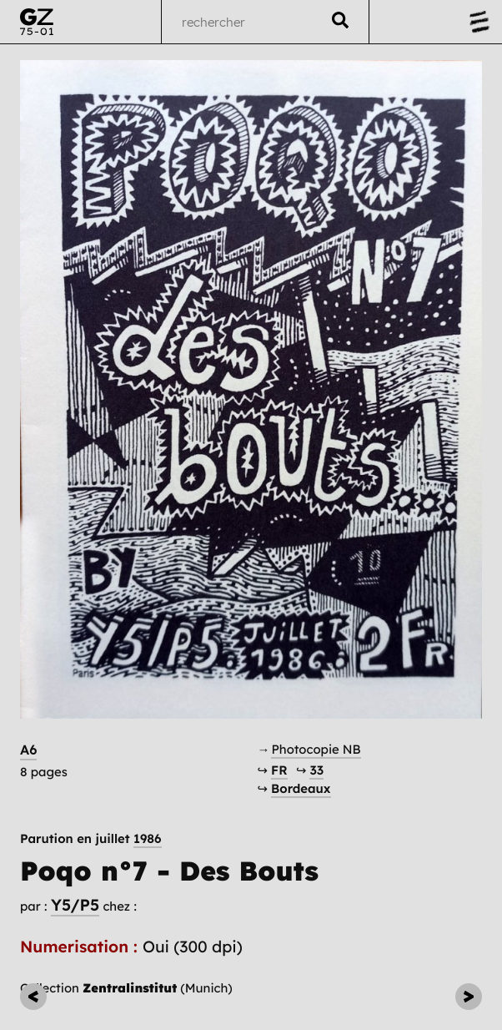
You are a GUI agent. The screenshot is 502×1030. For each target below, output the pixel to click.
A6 (28, 750)
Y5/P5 (75, 905)
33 (316, 770)
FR (279, 770)
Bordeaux (300, 788)
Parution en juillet (91, 838)
